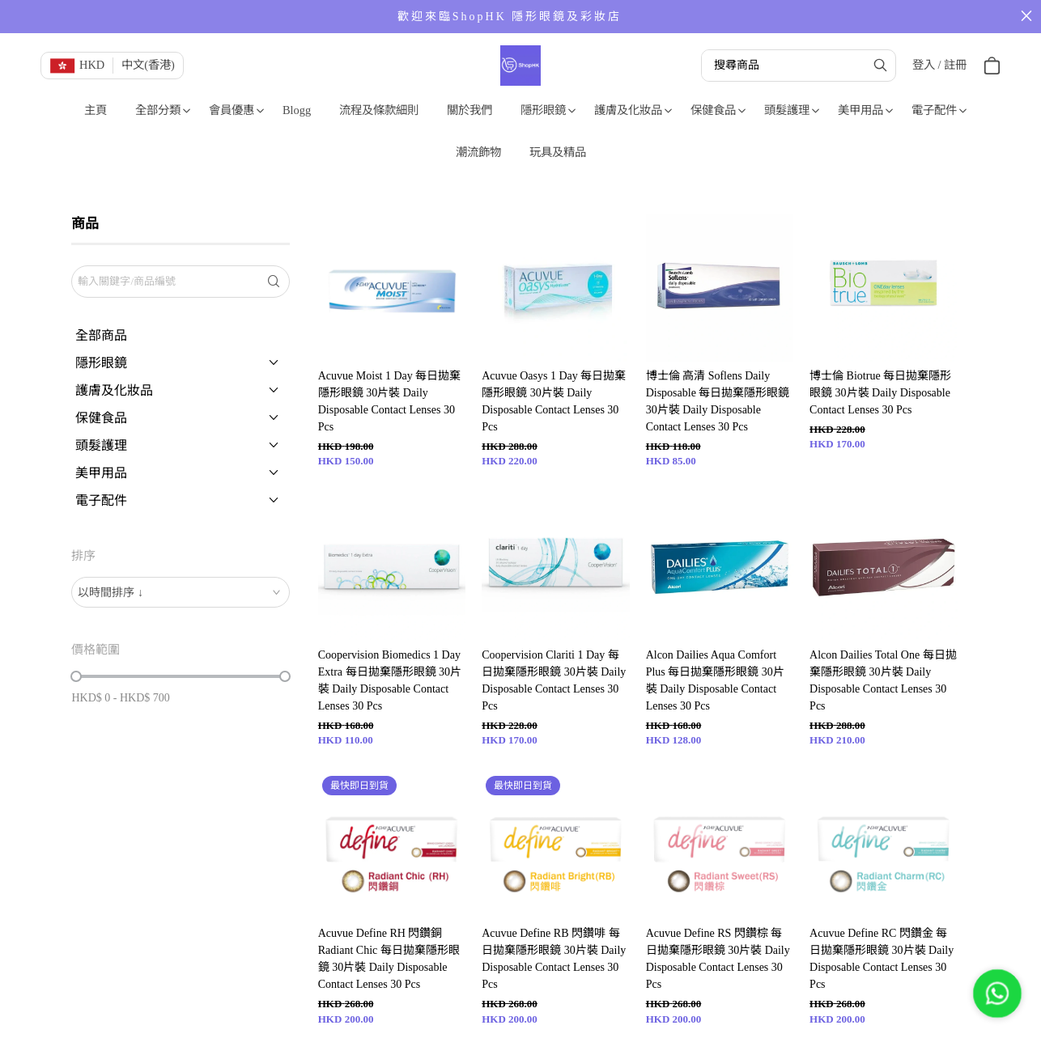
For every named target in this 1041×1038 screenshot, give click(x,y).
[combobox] (180, 592)
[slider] (76, 676)
